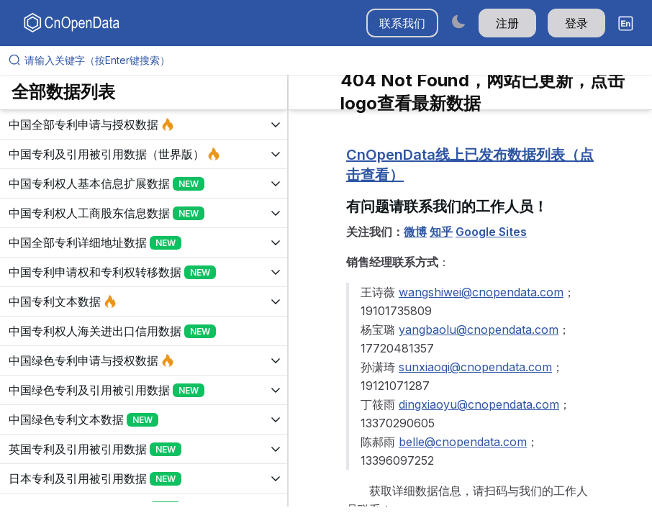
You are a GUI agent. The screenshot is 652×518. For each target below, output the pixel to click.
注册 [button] (507, 23)
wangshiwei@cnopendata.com (481, 292)
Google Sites (491, 231)
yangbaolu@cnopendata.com (478, 329)
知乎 (441, 231)
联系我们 (402, 23)
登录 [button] (576, 23)
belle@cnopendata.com (463, 442)
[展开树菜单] (143, 124)
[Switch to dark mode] (458, 21)
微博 (415, 231)
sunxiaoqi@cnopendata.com (475, 367)
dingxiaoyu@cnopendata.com (479, 404)
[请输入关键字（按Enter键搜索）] (331, 60)
